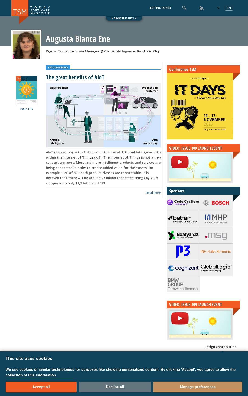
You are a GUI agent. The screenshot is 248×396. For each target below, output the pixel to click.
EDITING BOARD (160, 8)
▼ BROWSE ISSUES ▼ (124, 18)
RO (219, 8)
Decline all (115, 387)
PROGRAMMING (58, 67)
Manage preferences (198, 387)
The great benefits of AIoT (75, 77)
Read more (153, 193)
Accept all (41, 387)
